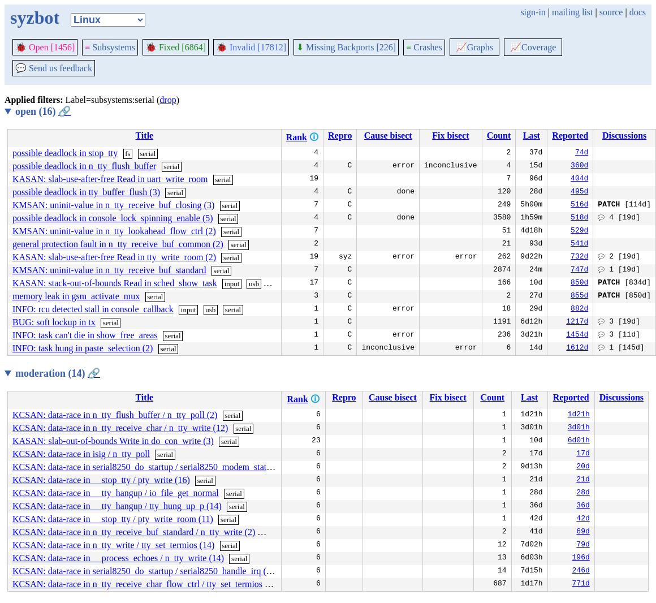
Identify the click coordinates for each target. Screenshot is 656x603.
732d (579, 257)
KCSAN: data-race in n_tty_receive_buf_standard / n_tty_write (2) (133, 532)
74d (581, 153)
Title (144, 135)
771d (581, 584)
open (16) (43, 111)
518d (579, 218)
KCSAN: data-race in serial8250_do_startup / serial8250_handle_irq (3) (143, 571)
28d (582, 493)
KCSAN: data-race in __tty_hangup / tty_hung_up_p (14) (117, 506)
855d (579, 296)
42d (582, 519)
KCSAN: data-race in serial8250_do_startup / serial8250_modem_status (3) (149, 467)
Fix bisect (450, 135)
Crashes (424, 47)
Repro (340, 135)
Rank (296, 137)
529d (579, 231)
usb (254, 283)
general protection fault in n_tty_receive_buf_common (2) (117, 244)
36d (582, 506)
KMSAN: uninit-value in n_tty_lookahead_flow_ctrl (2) (114, 231)
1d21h (579, 415)
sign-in (532, 12)
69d (582, 532)
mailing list (572, 12)
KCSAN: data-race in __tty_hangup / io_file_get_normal (115, 493)
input (232, 283)
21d (582, 480)
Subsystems (110, 47)
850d (579, 283)
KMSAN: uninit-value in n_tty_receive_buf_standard (109, 270)
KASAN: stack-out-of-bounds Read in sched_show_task (114, 283)
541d (579, 244)
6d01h (579, 441)
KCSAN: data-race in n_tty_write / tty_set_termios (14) (113, 545)
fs (127, 153)
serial (148, 153)
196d (581, 558)
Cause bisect (388, 135)
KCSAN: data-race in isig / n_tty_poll (81, 454)
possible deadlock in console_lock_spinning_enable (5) (112, 218)
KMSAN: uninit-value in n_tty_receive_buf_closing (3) (113, 205)
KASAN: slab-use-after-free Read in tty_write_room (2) (114, 257)
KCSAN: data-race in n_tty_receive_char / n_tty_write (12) (120, 428)
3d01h (579, 428)
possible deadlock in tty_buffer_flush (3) (86, 192)
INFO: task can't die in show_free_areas (85, 335)
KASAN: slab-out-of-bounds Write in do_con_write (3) (113, 441)
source (611, 12)
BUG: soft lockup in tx (54, 322)
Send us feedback (53, 68)
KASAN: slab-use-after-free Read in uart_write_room (110, 179)
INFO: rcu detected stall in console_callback (93, 309)
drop (167, 100)
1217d (577, 322)
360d (579, 166)
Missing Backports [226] (346, 47)
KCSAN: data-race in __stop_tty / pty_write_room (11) (112, 519)
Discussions (624, 135)
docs (637, 12)
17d (582, 454)
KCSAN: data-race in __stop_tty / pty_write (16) (101, 480)
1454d (577, 335)
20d (582, 467)
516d (579, 205)
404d (579, 179)
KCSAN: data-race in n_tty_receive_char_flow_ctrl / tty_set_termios (137, 584)
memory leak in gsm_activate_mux (76, 296)
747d (579, 270)
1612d (577, 348)
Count (499, 135)
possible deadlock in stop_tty (65, 153)
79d (582, 545)
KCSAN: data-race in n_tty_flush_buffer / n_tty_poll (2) (114, 415)
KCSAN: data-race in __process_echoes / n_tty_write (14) (118, 558)
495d (579, 192)
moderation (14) (57, 373)
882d (579, 309)
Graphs (474, 47)
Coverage (533, 47)
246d (581, 571)
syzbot (34, 17)
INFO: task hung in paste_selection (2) (82, 348)
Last (531, 135)
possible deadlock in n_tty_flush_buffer (84, 166)
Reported (570, 135)
